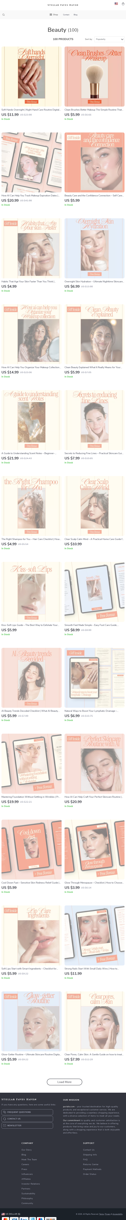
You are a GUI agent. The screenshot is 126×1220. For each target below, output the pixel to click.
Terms (101, 1214)
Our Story (27, 1150)
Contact (66, 15)
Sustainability (28, 1194)
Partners (26, 1189)
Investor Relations (31, 1184)
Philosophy (27, 1198)
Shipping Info (90, 1155)
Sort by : (89, 39)
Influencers (27, 1174)
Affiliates (26, 1179)
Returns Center (91, 1164)
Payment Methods (92, 1169)
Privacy (108, 1214)
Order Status (89, 1174)
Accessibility (118, 1214)
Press (24, 1169)
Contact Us (88, 1150)
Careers (25, 1164)
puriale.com (69, 1107)
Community (27, 1203)
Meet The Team (29, 1160)
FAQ (85, 1160)
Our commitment (71, 1120)
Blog (75, 15)
